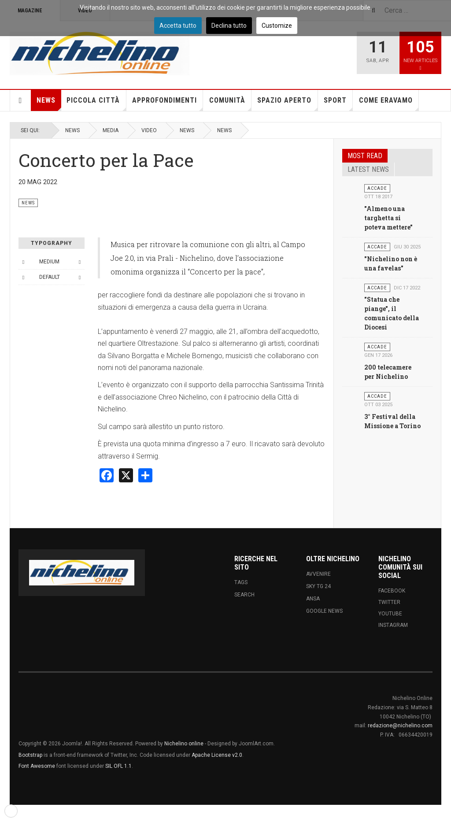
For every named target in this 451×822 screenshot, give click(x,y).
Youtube (390, 614)
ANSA (313, 599)
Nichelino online (183, 744)
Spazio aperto (287, 103)
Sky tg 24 (318, 586)
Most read (364, 156)
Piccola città (96, 103)
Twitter (389, 602)
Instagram (393, 625)
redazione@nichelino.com (400, 725)
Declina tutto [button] (229, 25)
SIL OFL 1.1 (118, 766)
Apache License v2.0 (217, 755)
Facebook (391, 591)
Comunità (230, 103)
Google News (324, 611)
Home (20, 100)
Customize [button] (277, 25)
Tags (241, 582)
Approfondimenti (167, 103)
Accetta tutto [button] (177, 25)
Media (110, 130)
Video (149, 130)
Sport (338, 103)
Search (244, 595)
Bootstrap (30, 755)
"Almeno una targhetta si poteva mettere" (388, 217)
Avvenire (318, 574)
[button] (11, 811)
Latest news (368, 169)
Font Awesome (36, 766)
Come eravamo (389, 103)
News (49, 103)
